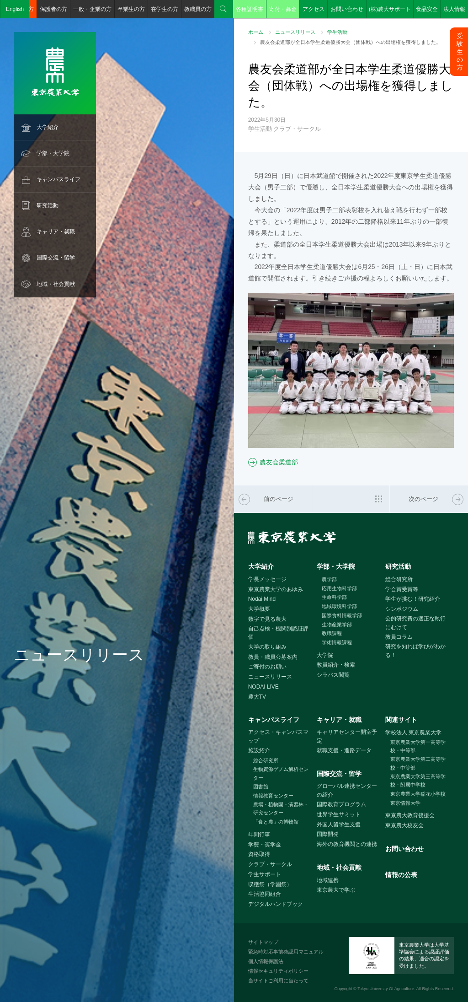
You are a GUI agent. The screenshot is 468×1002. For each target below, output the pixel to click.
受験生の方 (460, 51)
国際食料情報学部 (342, 615)
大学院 (325, 655)
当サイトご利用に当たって (278, 980)
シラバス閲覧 (333, 675)
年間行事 (259, 834)
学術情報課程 (337, 642)
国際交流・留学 (56, 257)
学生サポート (264, 874)
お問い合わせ (346, 9)
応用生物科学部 (339, 588)
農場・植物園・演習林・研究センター (280, 809)
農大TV (257, 697)
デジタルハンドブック (275, 904)
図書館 (260, 786)
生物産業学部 (337, 624)
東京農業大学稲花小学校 (418, 794)
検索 (223, 9)
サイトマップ (263, 942)
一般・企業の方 (92, 9)
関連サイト (401, 719)
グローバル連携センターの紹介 (347, 790)
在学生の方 (164, 9)
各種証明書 (249, 9)
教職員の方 (198, 9)
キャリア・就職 (56, 231)
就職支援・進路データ (344, 750)
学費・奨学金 (264, 844)
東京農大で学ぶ (336, 890)
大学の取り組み (267, 647)
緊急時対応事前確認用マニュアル (286, 951)
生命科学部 (334, 597)
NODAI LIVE (263, 687)
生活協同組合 (264, 894)
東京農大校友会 (404, 825)
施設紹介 (259, 750)
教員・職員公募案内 (273, 657)
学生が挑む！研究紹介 (412, 599)
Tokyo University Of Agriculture (385, 988)
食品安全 (427, 9)
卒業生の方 (131, 9)
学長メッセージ (267, 579)
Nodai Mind (262, 599)
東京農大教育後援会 (410, 815)
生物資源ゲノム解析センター (280, 773)
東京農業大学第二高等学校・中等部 (418, 763)
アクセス (313, 9)
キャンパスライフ (58, 179)
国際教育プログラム (341, 804)
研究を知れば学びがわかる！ (415, 650)
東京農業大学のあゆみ (275, 589)
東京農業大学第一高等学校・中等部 (418, 746)
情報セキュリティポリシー (278, 971)
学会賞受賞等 (401, 589)
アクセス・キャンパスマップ (278, 736)
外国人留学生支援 (339, 824)
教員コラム (399, 637)
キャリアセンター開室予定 (347, 736)
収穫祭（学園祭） (270, 884)
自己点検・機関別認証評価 (278, 633)
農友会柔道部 (279, 462)
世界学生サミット (339, 814)
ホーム (255, 32)
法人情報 (454, 9)
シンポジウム (401, 609)
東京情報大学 (405, 803)
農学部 (329, 579)
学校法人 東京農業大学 (413, 732)
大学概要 (259, 609)
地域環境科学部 (339, 606)
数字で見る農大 (267, 619)
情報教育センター (273, 795)
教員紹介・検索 (336, 665)
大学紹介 (47, 127)
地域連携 (328, 880)
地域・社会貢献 (56, 284)
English (15, 9)
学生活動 (337, 32)
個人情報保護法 (265, 961)
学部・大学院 (53, 153)
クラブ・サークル (270, 864)
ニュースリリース (295, 32)
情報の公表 (401, 874)
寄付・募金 (283, 9)
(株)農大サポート (390, 9)
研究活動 (47, 205)
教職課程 (332, 633)
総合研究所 (399, 579)
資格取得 (259, 854)
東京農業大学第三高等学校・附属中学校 (418, 781)
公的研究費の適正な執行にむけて (415, 622)
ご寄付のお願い (267, 666)
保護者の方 (53, 9)
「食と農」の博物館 (275, 821)
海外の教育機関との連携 (347, 844)
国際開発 (328, 834)
